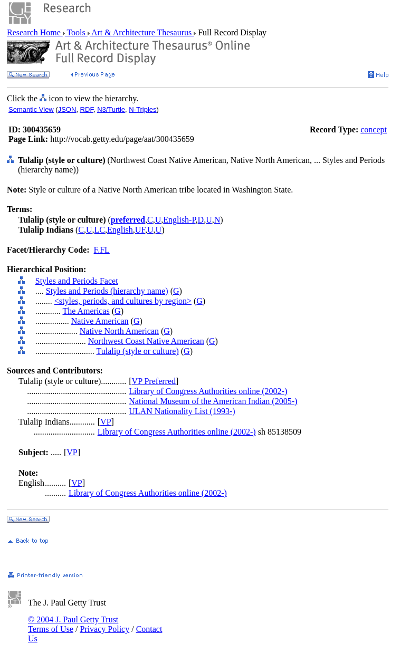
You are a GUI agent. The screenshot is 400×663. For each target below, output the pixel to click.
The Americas (85, 310)
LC (99, 229)
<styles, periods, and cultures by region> (123, 300)
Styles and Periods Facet (76, 280)
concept (373, 129)
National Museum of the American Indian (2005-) (213, 401)
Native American (100, 320)
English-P (179, 219)
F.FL (102, 249)
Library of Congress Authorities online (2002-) (208, 391)
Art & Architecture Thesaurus (142, 32)
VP (105, 421)
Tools (76, 32)
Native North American (119, 330)
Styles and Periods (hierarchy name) (107, 290)
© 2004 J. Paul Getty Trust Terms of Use (73, 624)
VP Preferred (154, 381)
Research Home (35, 32)
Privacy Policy (104, 628)
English (120, 229)
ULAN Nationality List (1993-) (182, 411)
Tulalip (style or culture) (137, 351)
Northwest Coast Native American (146, 341)
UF (140, 229)
